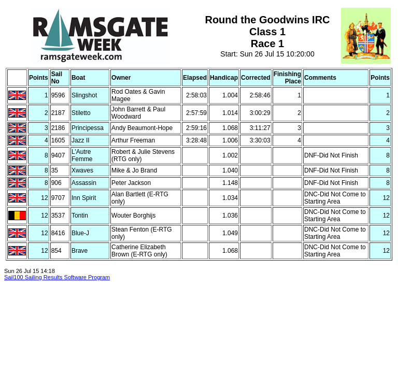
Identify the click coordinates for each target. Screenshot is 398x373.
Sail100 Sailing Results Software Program (57, 277)
